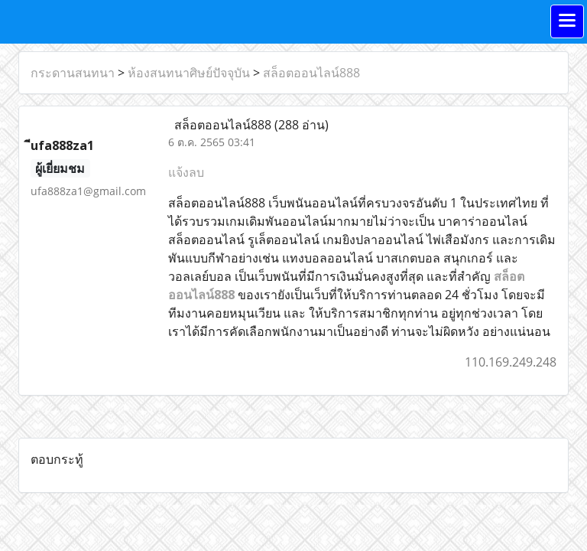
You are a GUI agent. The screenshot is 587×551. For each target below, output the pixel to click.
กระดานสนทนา (73, 72)
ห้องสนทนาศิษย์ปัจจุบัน (189, 72)
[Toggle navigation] (567, 21)
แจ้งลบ (186, 172)
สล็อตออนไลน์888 (311, 72)
